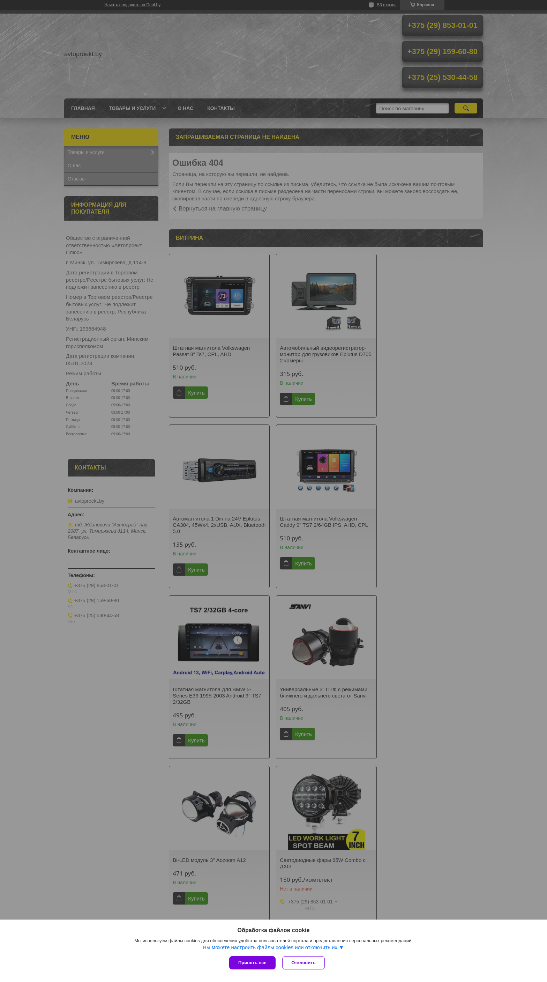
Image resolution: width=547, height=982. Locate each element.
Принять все (252, 962)
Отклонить (304, 962)
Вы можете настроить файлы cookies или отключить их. (271, 947)
